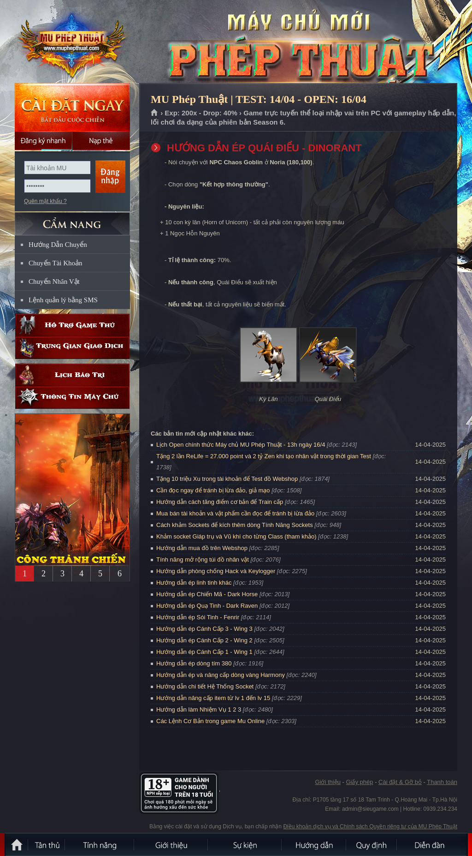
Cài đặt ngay (72, 107)
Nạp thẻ (101, 141)
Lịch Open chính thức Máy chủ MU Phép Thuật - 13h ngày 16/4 (240, 444)
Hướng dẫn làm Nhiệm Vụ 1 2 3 (198, 709)
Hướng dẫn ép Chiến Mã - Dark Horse (207, 594)
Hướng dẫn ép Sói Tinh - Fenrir (197, 617)
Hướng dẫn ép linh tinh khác (193, 582)
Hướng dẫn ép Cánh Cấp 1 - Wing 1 (204, 651)
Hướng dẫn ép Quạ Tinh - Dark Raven (207, 605)
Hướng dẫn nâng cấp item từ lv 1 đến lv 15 (213, 697)
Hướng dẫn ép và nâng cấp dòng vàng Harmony (220, 674)
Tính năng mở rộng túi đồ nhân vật (202, 559)
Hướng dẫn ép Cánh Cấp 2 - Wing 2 (204, 640)
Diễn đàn (431, 844)
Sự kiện (245, 844)
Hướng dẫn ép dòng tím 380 (194, 663)
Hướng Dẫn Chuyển (58, 244)
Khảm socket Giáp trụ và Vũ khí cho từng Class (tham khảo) (236, 536)
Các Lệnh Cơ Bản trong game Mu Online (210, 721)
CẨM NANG (72, 219)
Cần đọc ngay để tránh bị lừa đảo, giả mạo (213, 490)
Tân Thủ (47, 844)
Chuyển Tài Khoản (56, 263)
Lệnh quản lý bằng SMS (63, 300)
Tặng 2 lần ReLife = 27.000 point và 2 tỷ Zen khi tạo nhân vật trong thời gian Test (263, 456)
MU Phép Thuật (72, 42)
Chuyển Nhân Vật (54, 281)
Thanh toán (442, 781)
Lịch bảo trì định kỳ (72, 375)
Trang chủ (155, 113)
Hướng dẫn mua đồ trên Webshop (202, 548)
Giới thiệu (327, 781)
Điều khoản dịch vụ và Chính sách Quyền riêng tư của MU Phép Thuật (370, 826)
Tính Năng (100, 844)
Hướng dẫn (314, 844)
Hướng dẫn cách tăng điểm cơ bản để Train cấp (219, 501)
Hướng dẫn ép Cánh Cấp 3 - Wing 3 (204, 628)
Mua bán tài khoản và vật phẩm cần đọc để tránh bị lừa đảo (235, 513)
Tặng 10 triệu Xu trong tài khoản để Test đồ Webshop (227, 478)
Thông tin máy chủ (72, 397)
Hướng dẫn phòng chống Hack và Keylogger (216, 571)
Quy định (372, 844)
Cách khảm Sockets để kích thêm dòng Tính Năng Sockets (235, 524)
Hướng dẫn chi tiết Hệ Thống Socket (205, 686)
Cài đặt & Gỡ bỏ (400, 781)
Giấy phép (359, 781)
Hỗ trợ (72, 325)
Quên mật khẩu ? (45, 201)
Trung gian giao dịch (72, 347)
